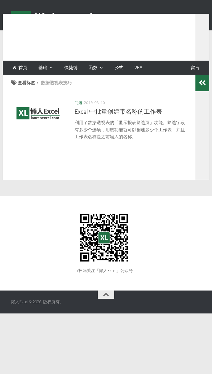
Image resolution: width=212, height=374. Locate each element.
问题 (78, 102)
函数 (93, 67)
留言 (195, 67)
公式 (119, 67)
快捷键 (71, 67)
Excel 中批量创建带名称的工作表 (118, 111)
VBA (138, 67)
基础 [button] (42, 67)
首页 (22, 67)
